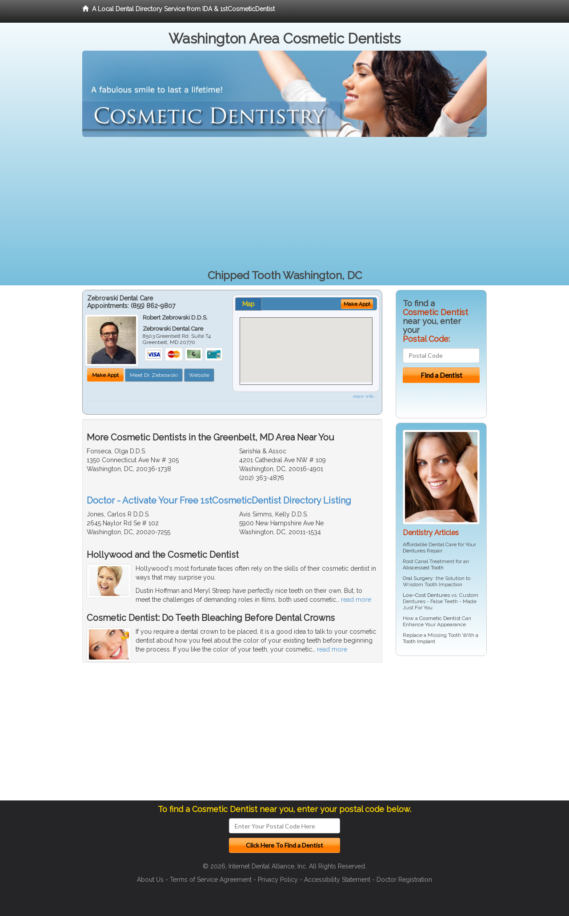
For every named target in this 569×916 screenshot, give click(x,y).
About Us (150, 879)
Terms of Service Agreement (211, 879)
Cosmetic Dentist (440, 618)
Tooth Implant (419, 641)
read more (356, 599)
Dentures (414, 551)
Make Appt (105, 375)
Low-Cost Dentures (426, 595)
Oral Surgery (418, 578)
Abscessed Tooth (423, 567)
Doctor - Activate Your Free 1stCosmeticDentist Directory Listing (219, 500)
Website (199, 375)
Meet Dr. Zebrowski (154, 375)
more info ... (365, 396)
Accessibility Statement (337, 879)
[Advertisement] (284, 203)
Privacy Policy (278, 879)
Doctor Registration (404, 879)
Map (248, 304)
